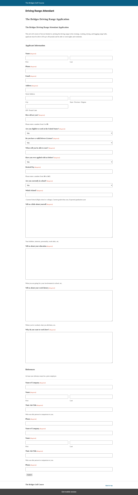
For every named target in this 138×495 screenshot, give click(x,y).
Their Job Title (34, 405)
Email (30, 76)
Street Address (30, 94)
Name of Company (35, 383)
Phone (30, 66)
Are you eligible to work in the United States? (45, 129)
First (26, 62)
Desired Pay (33, 167)
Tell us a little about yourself (39, 204)
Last (71, 62)
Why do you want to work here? (40, 330)
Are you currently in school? (39, 181)
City (26, 102)
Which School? (34, 190)
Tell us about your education (39, 246)
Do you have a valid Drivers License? (42, 138)
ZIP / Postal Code (31, 110)
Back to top (109, 485)
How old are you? (35, 115)
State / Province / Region (78, 102)
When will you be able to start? (40, 148)
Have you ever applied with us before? (42, 157)
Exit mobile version (69, 492)
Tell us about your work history (40, 288)
